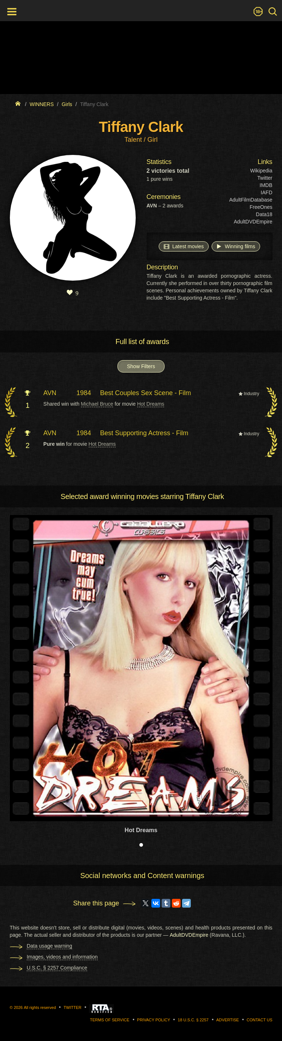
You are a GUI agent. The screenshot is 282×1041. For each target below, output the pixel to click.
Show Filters (141, 366)
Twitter (264, 178)
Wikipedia (261, 171)
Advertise (227, 1020)
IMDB (266, 185)
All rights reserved (40, 1007)
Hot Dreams (151, 404)
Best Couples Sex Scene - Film (145, 393)
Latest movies (183, 246)
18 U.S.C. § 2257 (193, 1020)
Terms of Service (110, 1020)
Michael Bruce (97, 404)
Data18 (264, 214)
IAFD (267, 192)
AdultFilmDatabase (250, 200)
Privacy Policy (153, 1020)
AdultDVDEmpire (253, 222)
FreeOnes (261, 207)
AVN (50, 393)
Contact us (260, 1020)
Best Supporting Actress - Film (144, 433)
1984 (84, 393)
